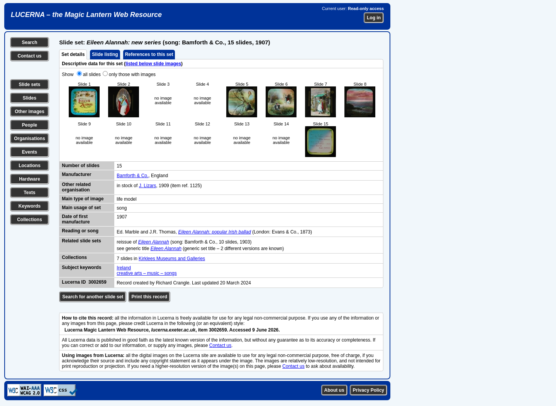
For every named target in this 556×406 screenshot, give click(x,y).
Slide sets (29, 84)
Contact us (29, 56)
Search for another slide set (92, 296)
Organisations (29, 138)
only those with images (132, 74)
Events (29, 152)
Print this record (149, 296)
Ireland (124, 268)
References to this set (149, 54)
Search (29, 42)
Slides (29, 98)
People (29, 125)
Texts (29, 192)
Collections (29, 219)
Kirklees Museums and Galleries (172, 258)
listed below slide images (153, 63)
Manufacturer (76, 174)
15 (119, 166)
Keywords (30, 206)
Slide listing (105, 54)
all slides (92, 74)
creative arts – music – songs (146, 273)
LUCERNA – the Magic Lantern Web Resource (86, 15)
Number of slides (80, 165)
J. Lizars (147, 185)
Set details (73, 54)
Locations (30, 165)
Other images (29, 111)
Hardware (29, 179)
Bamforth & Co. (132, 175)
